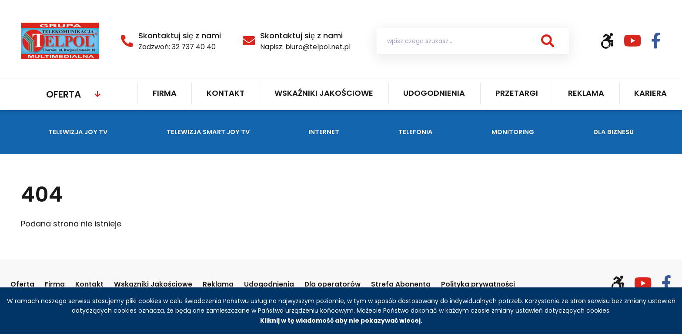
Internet (339, 131)
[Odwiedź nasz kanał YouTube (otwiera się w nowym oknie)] (637, 41)
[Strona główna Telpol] (60, 40)
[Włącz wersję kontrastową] (612, 41)
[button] (547, 40)
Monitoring (523, 131)
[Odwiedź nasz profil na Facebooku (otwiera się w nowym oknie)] (656, 41)
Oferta (63, 94)
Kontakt (225, 93)
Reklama (586, 93)
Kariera (650, 93)
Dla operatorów (370, 283)
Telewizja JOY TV (72, 131)
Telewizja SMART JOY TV (216, 131)
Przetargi (516, 93)
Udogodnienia (434, 93)
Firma (165, 93)
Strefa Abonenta (445, 283)
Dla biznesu (624, 131)
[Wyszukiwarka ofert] (473, 41)
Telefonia (426, 131)
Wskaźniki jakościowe (323, 93)
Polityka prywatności (531, 283)
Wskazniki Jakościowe (169, 283)
